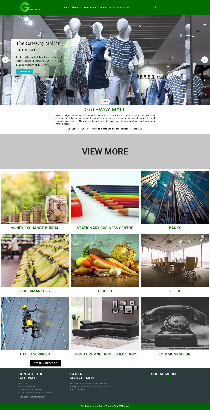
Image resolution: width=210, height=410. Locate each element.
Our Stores (90, 7)
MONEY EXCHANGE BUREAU (34, 228)
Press (112, 7)
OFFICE (175, 291)
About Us (77, 7)
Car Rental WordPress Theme (97, 406)
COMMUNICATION (175, 354)
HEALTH (105, 291)
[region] (105, 60)
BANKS (175, 228)
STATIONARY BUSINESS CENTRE (105, 228)
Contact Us (123, 7)
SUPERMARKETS (35, 291)
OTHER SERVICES (35, 354)
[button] (5, 59)
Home (66, 7)
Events (102, 7)
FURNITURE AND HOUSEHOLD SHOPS (105, 354)
